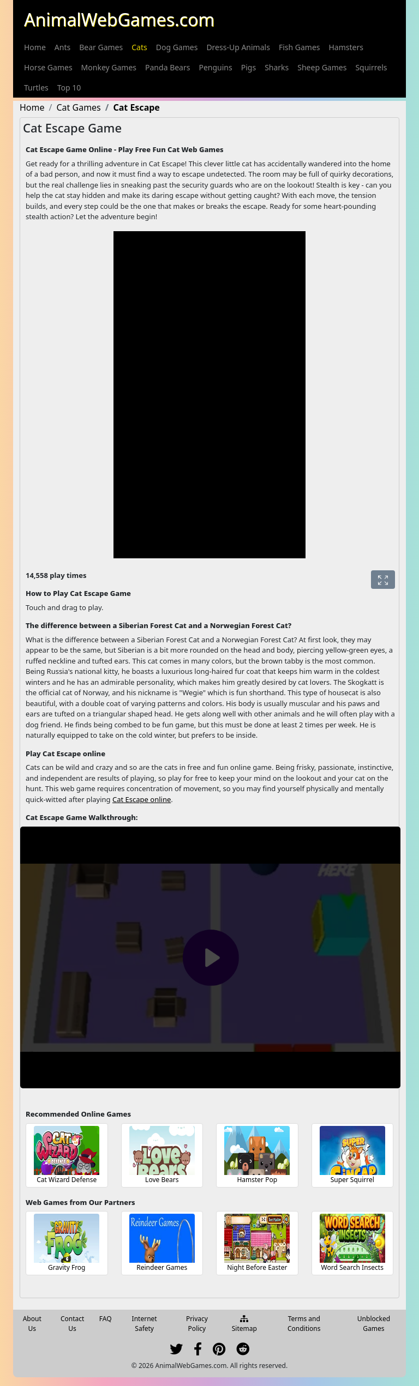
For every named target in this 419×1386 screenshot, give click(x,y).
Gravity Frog (67, 1267)
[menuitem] (35, 47)
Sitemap (244, 1324)
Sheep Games (321, 67)
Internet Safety (144, 1323)
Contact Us (72, 1323)
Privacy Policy (197, 1323)
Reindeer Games (161, 1267)
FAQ (105, 1318)
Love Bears (161, 1179)
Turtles (36, 87)
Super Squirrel (352, 1179)
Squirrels (371, 67)
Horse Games (48, 67)
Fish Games (299, 47)
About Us (32, 1323)
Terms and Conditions (304, 1323)
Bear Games (101, 47)
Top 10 (69, 87)
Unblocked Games (373, 1323)
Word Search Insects (352, 1267)
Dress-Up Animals (238, 47)
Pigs (248, 67)
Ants (62, 47)
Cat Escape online (141, 799)
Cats (139, 47)
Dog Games (177, 47)
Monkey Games (108, 67)
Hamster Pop (257, 1179)
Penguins (215, 67)
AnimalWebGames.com (119, 19)
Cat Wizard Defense (67, 1179)
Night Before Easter (257, 1267)
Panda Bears (167, 67)
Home (35, 47)
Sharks (277, 67)
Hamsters (346, 47)
